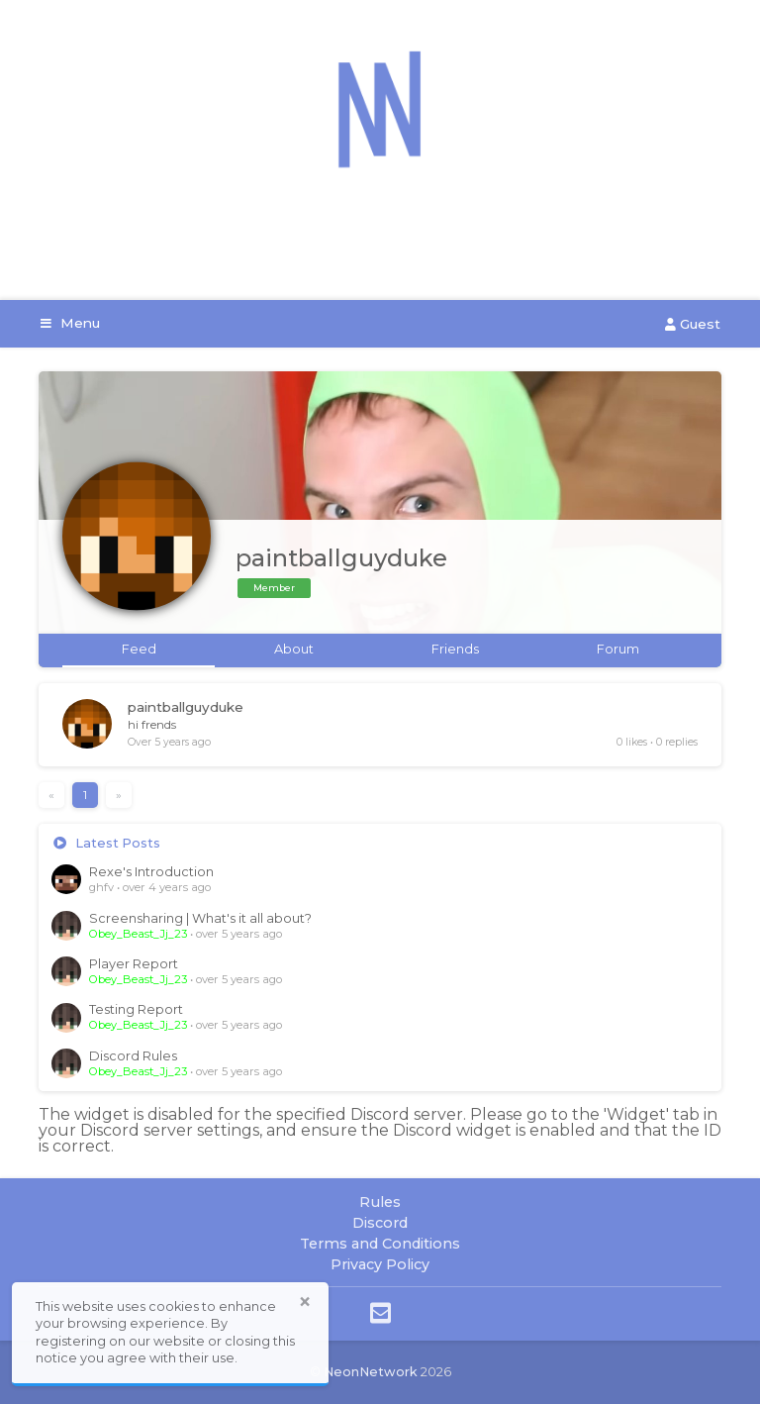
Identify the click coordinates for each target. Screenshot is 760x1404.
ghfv (101, 887)
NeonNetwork (371, 1371)
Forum (618, 649)
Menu (70, 323)
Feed (139, 649)
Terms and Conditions (380, 1244)
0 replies (677, 742)
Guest (692, 324)
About (294, 649)
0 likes (632, 742)
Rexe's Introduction (151, 871)
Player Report (133, 963)
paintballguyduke (185, 707)
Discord (380, 1223)
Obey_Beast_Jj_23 (138, 934)
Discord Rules (133, 1056)
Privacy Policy (380, 1264)
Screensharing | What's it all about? (200, 918)
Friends (455, 649)
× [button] (305, 1302)
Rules (380, 1202)
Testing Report (136, 1009)
